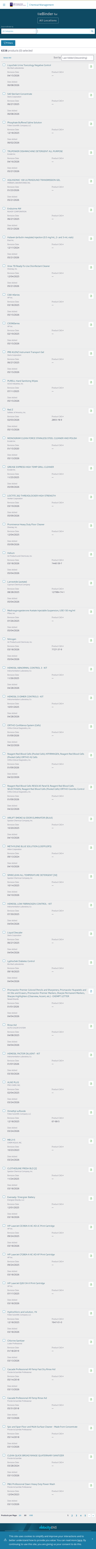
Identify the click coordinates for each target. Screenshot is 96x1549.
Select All (7, 58)
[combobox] (63, 31)
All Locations (48, 20)
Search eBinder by (7, 27)
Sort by (57, 58)
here (79, 1540)
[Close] (93, 1540)
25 (20, 1515)
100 (31, 1515)
